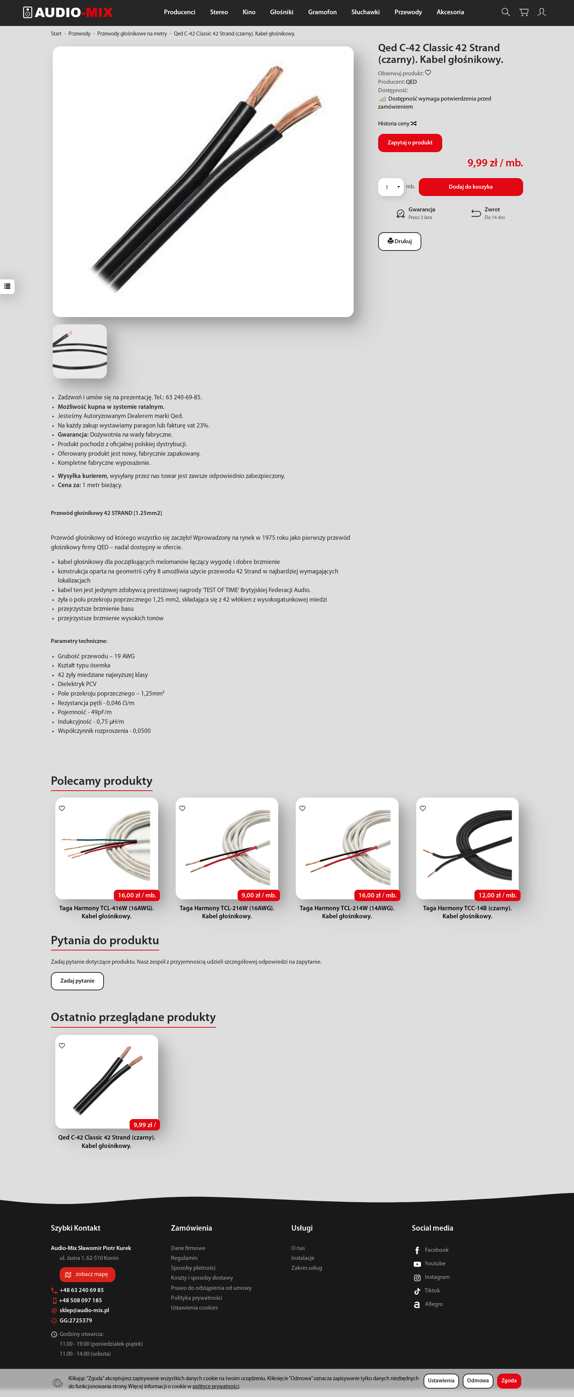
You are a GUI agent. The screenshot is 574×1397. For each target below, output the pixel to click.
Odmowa (478, 1381)
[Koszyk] (524, 12)
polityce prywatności (216, 1387)
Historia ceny (397, 124)
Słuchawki (365, 12)
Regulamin (184, 1266)
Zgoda (509, 1381)
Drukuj (400, 241)
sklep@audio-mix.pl (80, 1319)
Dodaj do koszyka (471, 187)
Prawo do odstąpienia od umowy (211, 1296)
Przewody (408, 12)
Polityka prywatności (196, 1306)
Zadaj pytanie (77, 981)
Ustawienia (441, 1381)
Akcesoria (450, 12)
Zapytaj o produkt (410, 143)
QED (411, 82)
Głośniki (282, 12)
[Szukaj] (506, 12)
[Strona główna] (70, 12)
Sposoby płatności (193, 1276)
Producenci (179, 12)
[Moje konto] (542, 12)
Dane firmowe (188, 1256)
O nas (298, 1256)
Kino (249, 12)
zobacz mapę (92, 1282)
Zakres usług (306, 1276)
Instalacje (302, 1266)
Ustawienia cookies (194, 1316)
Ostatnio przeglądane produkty (133, 1018)
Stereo (219, 12)
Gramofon (322, 12)
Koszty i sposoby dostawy (202, 1286)
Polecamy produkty (102, 782)
